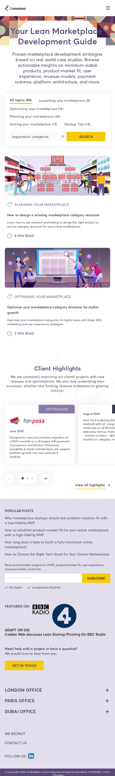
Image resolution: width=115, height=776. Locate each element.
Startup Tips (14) (77, 124)
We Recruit (15, 731)
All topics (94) (21, 100)
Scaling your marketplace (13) (33, 124)
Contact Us (16, 740)
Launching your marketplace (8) (64, 100)
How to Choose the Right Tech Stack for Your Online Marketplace (57, 552)
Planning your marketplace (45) (35, 116)
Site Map (58, 772)
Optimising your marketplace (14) (36, 109)
